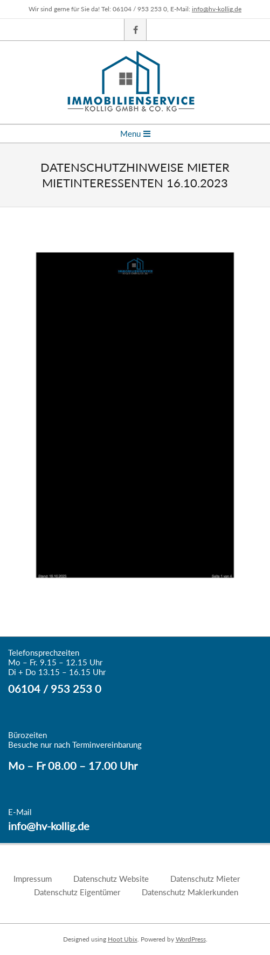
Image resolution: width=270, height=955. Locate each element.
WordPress (191, 939)
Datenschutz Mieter (205, 878)
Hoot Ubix (122, 939)
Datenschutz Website (111, 878)
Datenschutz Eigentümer (77, 892)
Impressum (32, 878)
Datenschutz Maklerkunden (190, 892)
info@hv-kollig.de (216, 9)
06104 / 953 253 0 (54, 688)
